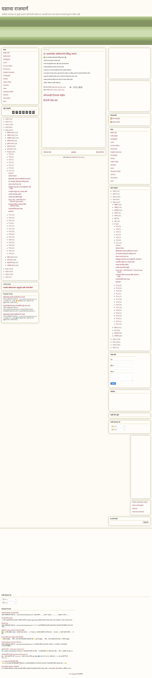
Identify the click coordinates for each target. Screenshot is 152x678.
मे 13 (10, 223)
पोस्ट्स (114, 426)
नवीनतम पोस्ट (47, 152)
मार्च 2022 (10, 260)
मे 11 (10, 229)
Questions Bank (8, 91)
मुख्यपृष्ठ (73, 152)
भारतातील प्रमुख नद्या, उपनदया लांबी (18, 191)
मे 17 (10, 171)
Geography (6, 75)
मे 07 (10, 237)
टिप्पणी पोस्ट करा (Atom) (78, 157)
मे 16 (10, 215)
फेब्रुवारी (116, 333)
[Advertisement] (64, 31)
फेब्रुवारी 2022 (11, 262)
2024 (7, 124)
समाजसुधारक (6, 59)
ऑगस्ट (116, 215)
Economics (6, 69)
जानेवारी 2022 (11, 265)
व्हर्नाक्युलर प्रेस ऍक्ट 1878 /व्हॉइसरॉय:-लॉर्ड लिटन (128, 259)
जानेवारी (116, 336)
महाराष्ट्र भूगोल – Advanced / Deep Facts (13, 649)
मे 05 (10, 242)
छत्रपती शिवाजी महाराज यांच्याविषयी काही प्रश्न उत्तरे (16, 305)
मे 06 (10, 240)
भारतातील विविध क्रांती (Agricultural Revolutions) (14, 654)
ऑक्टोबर (116, 210)
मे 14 (10, 220)
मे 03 (10, 248)
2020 (7, 271)
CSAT (5, 62)
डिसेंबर (116, 204)
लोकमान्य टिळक (13, 176)
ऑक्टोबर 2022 (11, 138)
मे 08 (10, 234)
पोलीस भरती (49, 90)
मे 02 (10, 251)
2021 (7, 269)
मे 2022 (9, 152)
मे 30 (10, 157)
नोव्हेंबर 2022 (10, 135)
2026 (7, 119)
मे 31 (10, 154)
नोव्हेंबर (116, 207)
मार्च (115, 330)
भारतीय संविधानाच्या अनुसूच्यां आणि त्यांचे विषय (18, 287)
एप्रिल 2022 (10, 257)
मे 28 (10, 160)
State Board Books (138, 512)
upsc (63, 90)
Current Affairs (7, 66)
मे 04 (10, 245)
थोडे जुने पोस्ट (100, 152)
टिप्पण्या (114, 430)
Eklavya (134, 508)
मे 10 (10, 231)
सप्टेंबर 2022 (10, 140)
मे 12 (10, 226)
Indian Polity (7, 82)
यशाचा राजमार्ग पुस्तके (137, 505)
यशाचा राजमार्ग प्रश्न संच (15, 184)
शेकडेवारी (11, 211)
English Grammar (8, 72)
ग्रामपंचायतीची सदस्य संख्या (16, 209)
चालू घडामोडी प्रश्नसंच (7, 618)
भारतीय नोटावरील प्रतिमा (15, 194)
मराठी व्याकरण (6, 56)
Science (5, 95)
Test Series (6, 98)
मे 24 (10, 165)
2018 (7, 277)
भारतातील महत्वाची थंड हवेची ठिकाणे (10, 613)
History (55, 90)
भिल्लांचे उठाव (5, 623)
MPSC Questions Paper (139, 502)
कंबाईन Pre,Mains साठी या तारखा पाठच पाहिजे (13, 630)
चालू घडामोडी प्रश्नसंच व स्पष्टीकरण (10, 666)
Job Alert (6, 85)
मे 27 (10, 162)
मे (114, 224)
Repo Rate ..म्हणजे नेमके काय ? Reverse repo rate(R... (17, 200)
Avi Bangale (116, 118)
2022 (7, 130)
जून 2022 (10, 149)
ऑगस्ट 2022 (10, 143)
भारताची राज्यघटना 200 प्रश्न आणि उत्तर (11, 642)
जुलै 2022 (10, 146)
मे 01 (10, 253)
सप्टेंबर (116, 213)
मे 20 (10, 168)
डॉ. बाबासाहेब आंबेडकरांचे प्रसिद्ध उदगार (19, 181)
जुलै (115, 218)
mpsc (59, 90)
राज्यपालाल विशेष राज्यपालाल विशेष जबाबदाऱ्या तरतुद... (17, 205)
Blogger (73, 674)
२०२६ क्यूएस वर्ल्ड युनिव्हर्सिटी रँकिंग (10, 661)
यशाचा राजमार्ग (15, 8)
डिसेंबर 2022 (10, 132)
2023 (7, 127)
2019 (7, 274)
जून (115, 221)
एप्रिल (116, 327)
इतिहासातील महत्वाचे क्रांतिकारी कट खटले (19, 179)
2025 (7, 122)
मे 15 (10, 218)
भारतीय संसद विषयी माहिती (15, 197)
